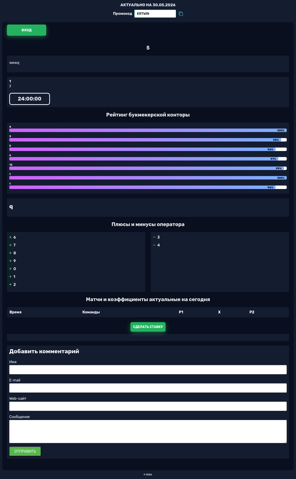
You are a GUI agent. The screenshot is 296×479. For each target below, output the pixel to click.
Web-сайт (17, 398)
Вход (26, 30)
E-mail (14, 380)
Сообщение (19, 417)
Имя (13, 362)
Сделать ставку (148, 327)
